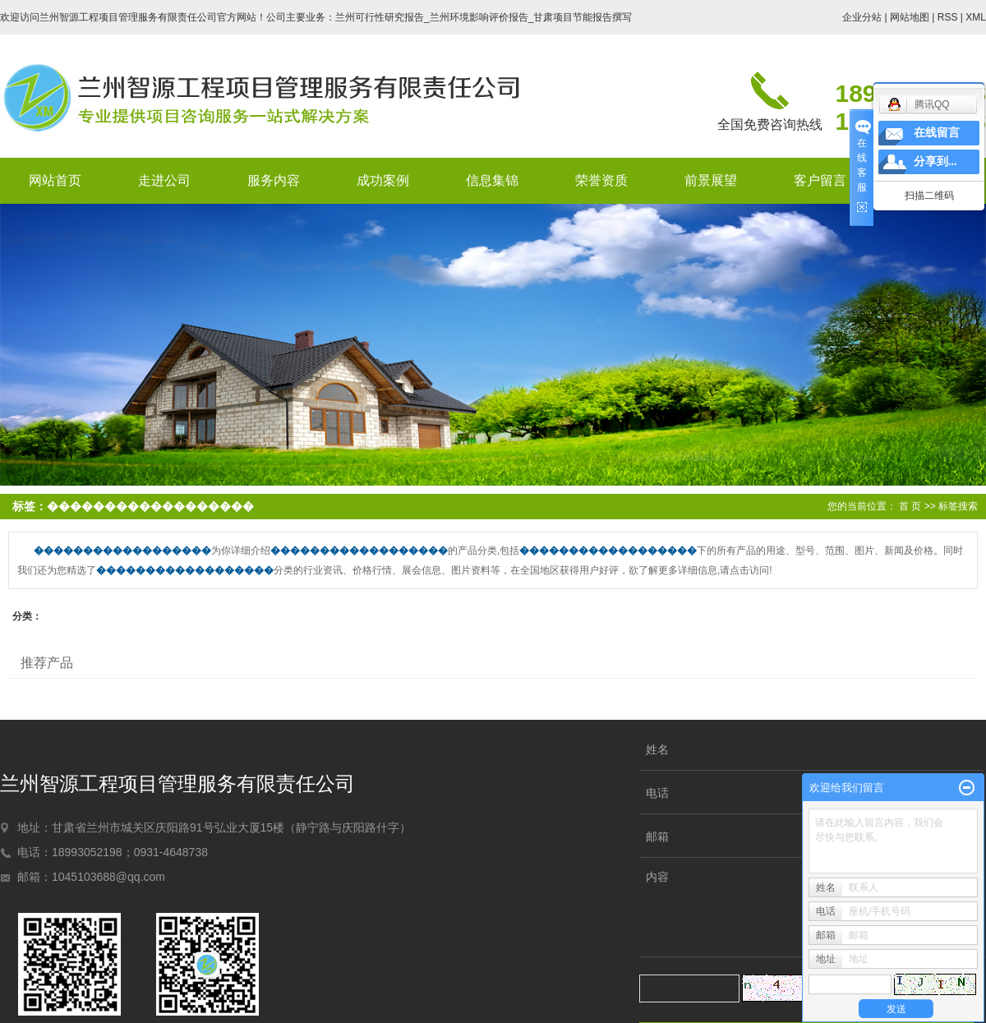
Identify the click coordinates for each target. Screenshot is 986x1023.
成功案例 (383, 180)
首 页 (910, 506)
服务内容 (273, 180)
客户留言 (820, 180)
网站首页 (55, 180)
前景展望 (710, 180)
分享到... (935, 161)
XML (975, 17)
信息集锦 (492, 180)
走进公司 (164, 180)
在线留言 (937, 133)
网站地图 (909, 17)
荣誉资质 (601, 180)
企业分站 (862, 17)
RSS (948, 17)
